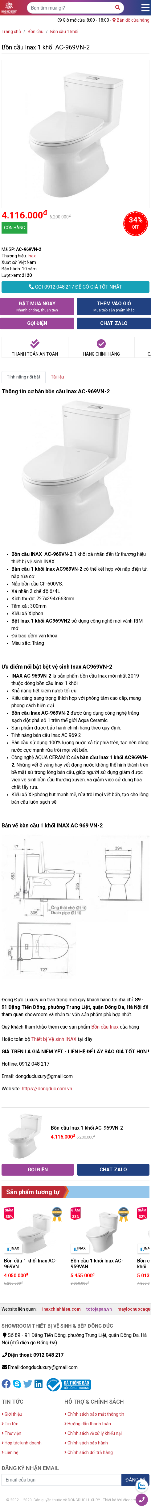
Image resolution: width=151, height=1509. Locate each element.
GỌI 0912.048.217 (75, 287)
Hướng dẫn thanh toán (87, 1423)
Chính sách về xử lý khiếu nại (93, 1433)
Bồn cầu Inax (105, 1027)
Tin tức (10, 1423)
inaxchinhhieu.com (61, 1309)
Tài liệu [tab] (57, 376)
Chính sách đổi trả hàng (88, 1452)
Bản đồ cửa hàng (130, 20)
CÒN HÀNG (14, 227)
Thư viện (11, 1433)
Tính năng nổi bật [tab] (23, 376)
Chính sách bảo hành (86, 1442)
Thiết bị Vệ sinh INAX (53, 1039)
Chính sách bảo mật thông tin (94, 1414)
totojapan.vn (99, 1309)
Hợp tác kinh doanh (22, 1442)
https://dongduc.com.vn (47, 1089)
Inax (32, 255)
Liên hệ (10, 1452)
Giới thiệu (12, 1414)
